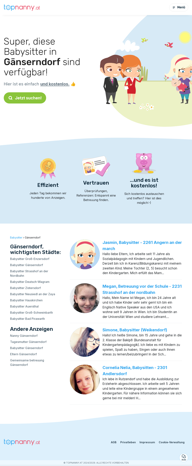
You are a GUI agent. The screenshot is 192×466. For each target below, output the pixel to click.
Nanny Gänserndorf (24, 336)
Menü (178, 7)
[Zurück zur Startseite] (22, 7)
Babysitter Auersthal (24, 306)
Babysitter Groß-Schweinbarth (31, 312)
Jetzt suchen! (25, 97)
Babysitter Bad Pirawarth (27, 319)
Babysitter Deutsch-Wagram (29, 282)
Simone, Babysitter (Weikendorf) (135, 329)
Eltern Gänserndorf (23, 354)
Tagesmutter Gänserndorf (28, 342)
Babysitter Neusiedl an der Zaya (32, 294)
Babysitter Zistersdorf (25, 288)
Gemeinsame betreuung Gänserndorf (27, 362)
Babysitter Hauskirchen (26, 300)
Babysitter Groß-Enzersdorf (29, 259)
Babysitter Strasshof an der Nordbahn (29, 273)
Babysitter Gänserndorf (26, 265)
